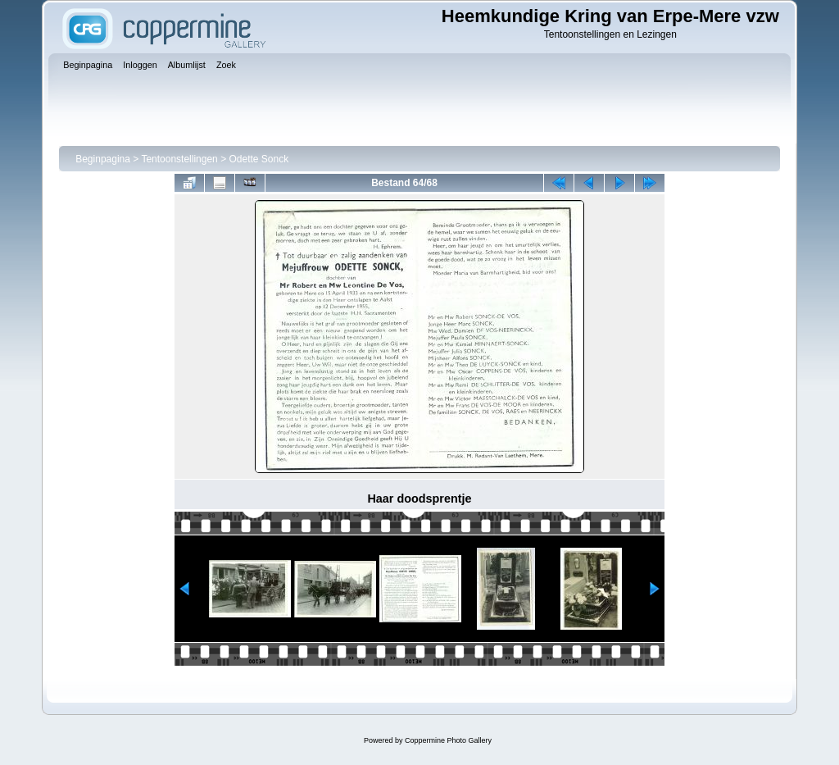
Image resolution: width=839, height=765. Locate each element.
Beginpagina (102, 159)
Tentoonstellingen (179, 159)
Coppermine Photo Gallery (448, 740)
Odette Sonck (258, 159)
